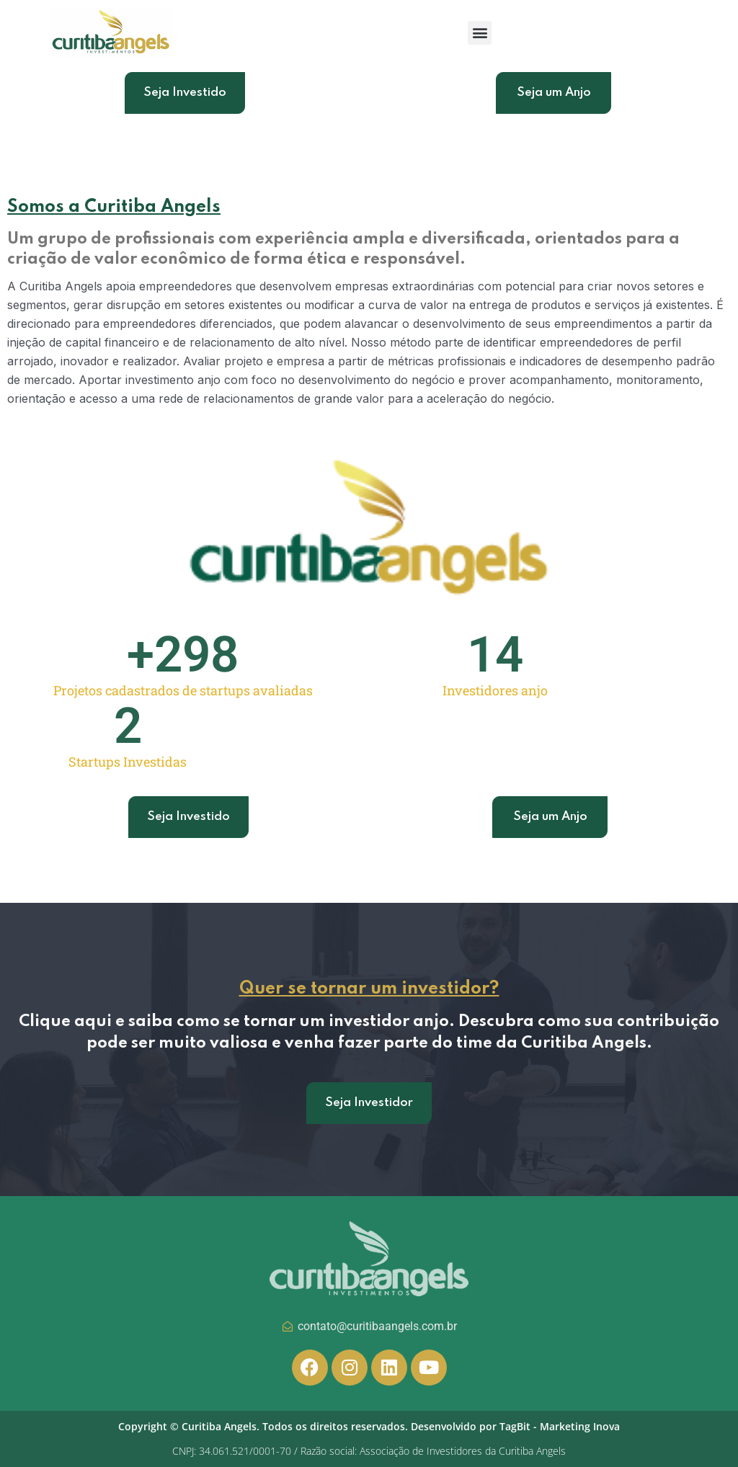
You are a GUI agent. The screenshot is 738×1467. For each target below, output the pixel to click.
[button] (480, 33)
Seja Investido (184, 92)
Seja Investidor (369, 1114)
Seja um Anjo (554, 92)
